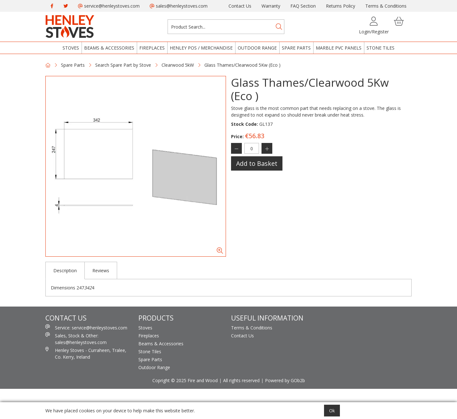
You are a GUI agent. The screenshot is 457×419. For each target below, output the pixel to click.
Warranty (271, 6)
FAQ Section (303, 6)
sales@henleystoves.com (179, 6)
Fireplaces (152, 48)
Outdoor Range (257, 48)
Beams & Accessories (109, 48)
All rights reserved (241, 380)
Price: (237, 136)
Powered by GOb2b (285, 380)
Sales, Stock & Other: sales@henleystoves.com (76, 338)
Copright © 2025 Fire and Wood (185, 380)
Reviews (100, 270)
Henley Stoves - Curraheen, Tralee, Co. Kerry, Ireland (85, 353)
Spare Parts (296, 48)
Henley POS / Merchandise (201, 48)
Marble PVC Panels (338, 48)
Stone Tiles (380, 48)
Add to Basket (256, 163)
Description (65, 270)
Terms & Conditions (386, 6)
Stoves (71, 48)
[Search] (279, 27)
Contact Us (239, 6)
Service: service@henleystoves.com (86, 327)
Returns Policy (340, 6)
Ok (332, 411)
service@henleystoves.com (109, 6)
